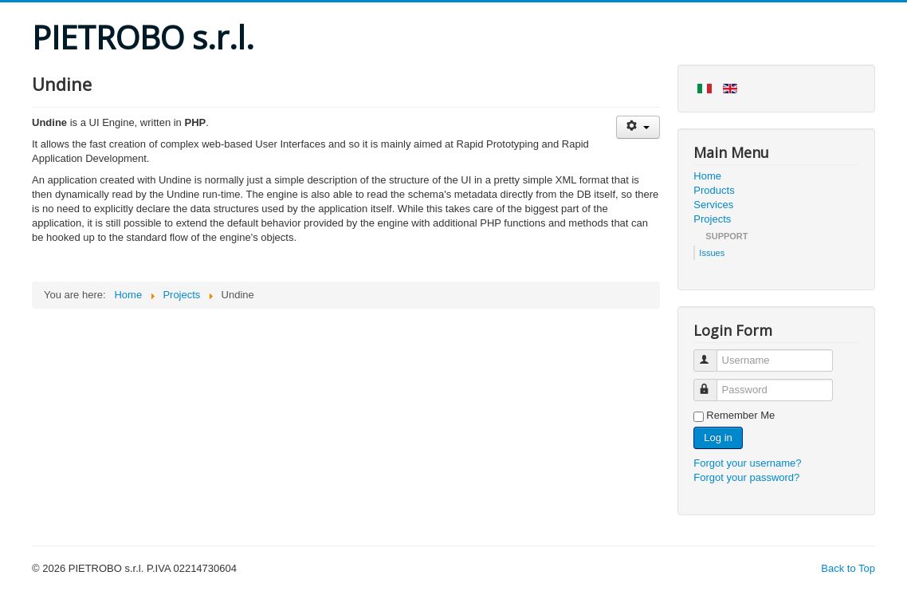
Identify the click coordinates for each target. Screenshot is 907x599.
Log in (718, 437)
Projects (712, 219)
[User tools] (638, 127)
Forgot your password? (746, 477)
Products (713, 190)
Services (713, 205)
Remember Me (740, 415)
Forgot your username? (747, 463)
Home (707, 176)
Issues (711, 253)
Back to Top (848, 568)
